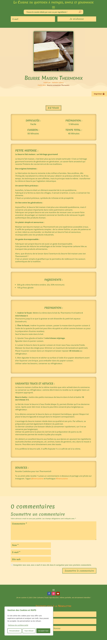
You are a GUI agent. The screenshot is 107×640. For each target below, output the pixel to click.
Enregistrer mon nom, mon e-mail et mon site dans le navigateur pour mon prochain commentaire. (52, 565)
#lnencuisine (62, 478)
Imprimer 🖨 (99, 94)
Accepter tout (43, 631)
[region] (28, 621)
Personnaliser (14, 631)
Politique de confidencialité (18, 625)
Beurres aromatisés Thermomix (58, 85)
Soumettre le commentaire (79, 570)
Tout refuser (29, 631)
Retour (53, 108)
